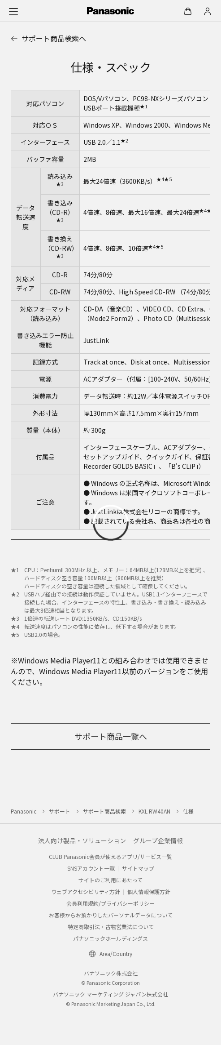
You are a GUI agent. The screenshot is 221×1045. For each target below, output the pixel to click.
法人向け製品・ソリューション (82, 840)
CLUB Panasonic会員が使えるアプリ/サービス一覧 (110, 856)
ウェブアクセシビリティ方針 (85, 891)
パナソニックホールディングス (110, 938)
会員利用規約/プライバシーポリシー (110, 903)
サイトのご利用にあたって (110, 880)
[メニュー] (13, 11)
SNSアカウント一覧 (91, 868)
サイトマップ (138, 868)
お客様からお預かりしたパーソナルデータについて (111, 915)
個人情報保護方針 (148, 891)
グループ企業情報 (158, 840)
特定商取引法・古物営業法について (111, 926)
